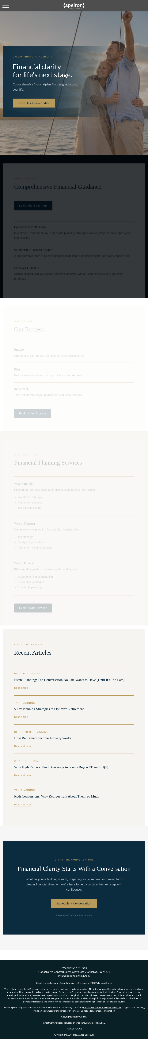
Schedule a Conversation (34, 103)
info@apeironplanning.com (74, 975)
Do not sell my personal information (98, 1011)
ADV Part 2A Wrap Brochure (80, 1034)
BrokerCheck (105, 983)
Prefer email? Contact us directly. (74, 915)
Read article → (22, 687)
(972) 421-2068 (78, 967)
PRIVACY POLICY (74, 1028)
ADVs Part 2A (60, 1034)
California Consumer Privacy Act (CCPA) (102, 1007)
